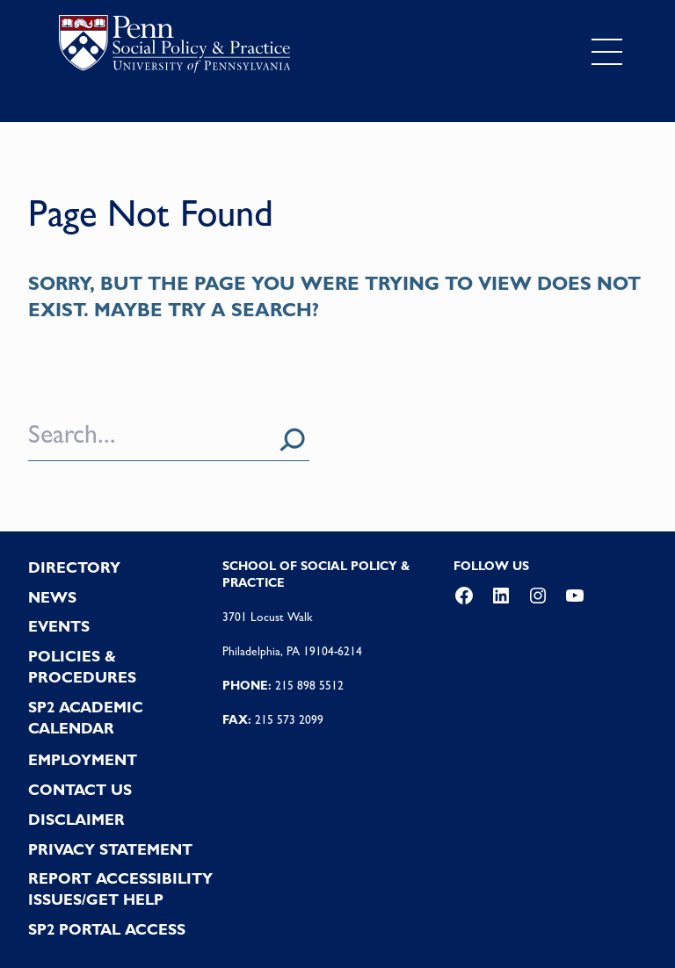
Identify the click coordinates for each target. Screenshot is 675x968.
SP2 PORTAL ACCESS (106, 929)
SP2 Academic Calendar (85, 717)
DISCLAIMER (76, 819)
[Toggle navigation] (607, 52)
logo (174, 48)
